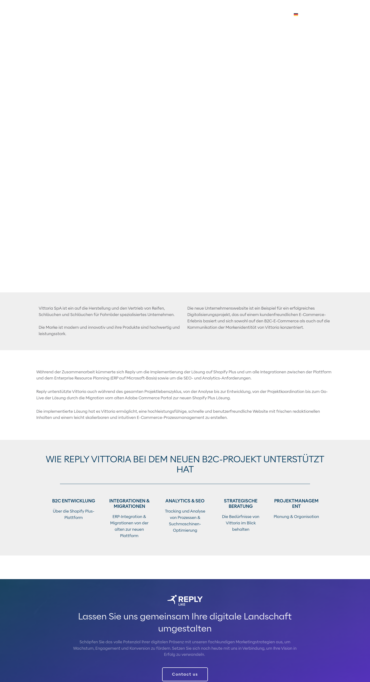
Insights (232, 14)
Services (146, 14)
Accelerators (205, 14)
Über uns (255, 14)
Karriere (279, 14)
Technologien (173, 14)
